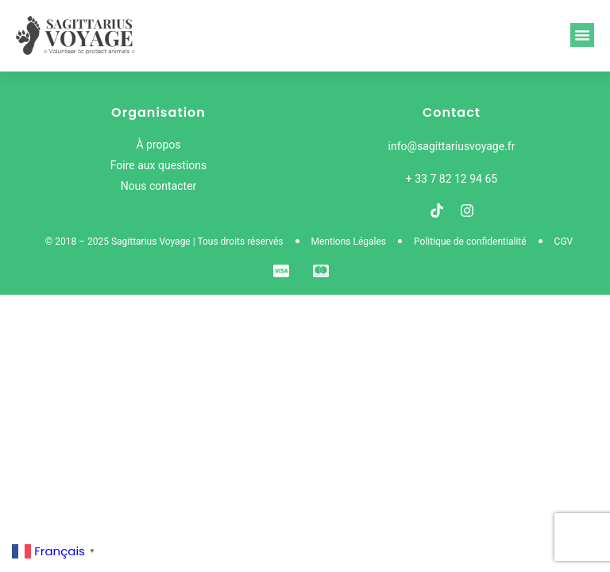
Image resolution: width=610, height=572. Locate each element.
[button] (582, 35)
